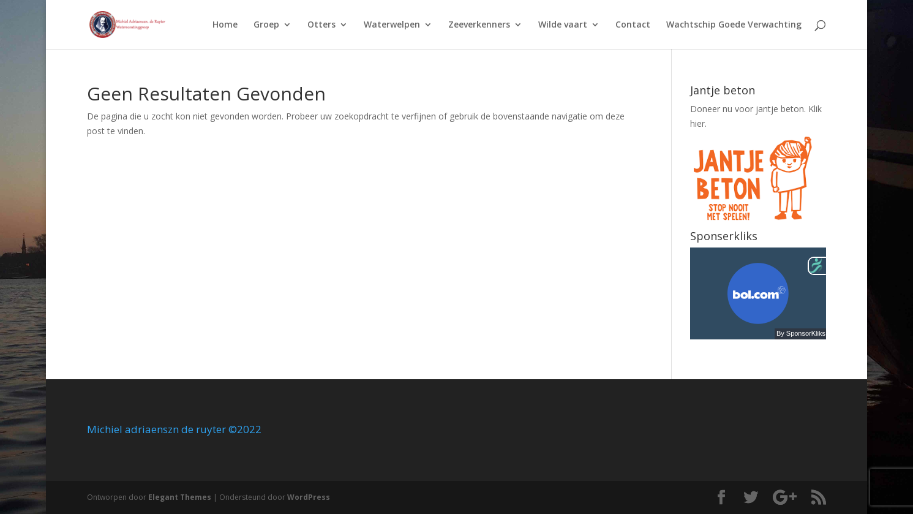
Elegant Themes (179, 497)
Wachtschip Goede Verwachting (734, 25)
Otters (321, 25)
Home (225, 25)
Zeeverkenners (479, 25)
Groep (266, 25)
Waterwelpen (392, 25)
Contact (632, 25)
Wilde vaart (562, 25)
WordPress (308, 497)
